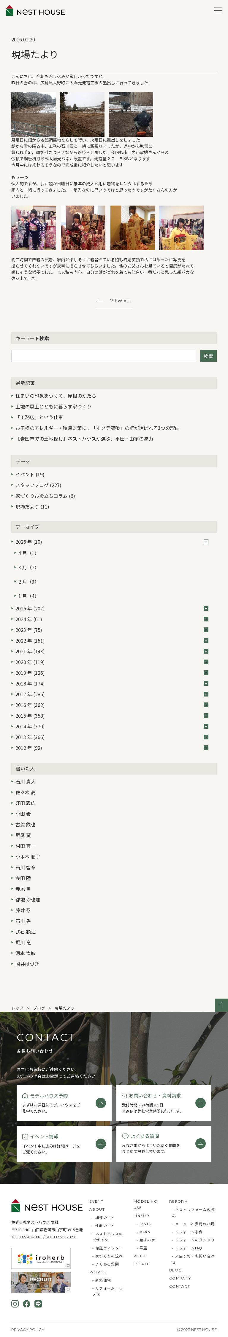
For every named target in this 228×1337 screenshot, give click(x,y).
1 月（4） (28, 595)
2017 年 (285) (111, 694)
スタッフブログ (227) (38, 485)
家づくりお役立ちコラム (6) (45, 495)
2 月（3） (28, 581)
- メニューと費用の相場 (193, 1223)
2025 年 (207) (111, 608)
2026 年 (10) (111, 541)
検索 (208, 356)
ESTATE (142, 1264)
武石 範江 (25, 931)
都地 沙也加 (27, 899)
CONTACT (179, 1286)
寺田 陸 (23, 878)
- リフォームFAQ (187, 1247)
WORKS (97, 1272)
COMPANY (180, 1278)
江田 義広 (25, 802)
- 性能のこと (103, 1225)
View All (121, 301)
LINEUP (141, 1215)
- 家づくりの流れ (107, 1255)
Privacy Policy (27, 1329)
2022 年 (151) (111, 640)
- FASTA (144, 1223)
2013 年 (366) (111, 737)
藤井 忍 (23, 910)
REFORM (178, 1201)
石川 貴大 (25, 781)
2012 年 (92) (111, 747)
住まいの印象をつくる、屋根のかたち (55, 395)
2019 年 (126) (111, 672)
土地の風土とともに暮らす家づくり (53, 406)
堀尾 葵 (23, 835)
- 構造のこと (103, 1217)
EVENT (96, 1201)
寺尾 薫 (23, 888)
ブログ (39, 1008)
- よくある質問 (105, 1263)
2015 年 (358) (111, 715)
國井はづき (27, 963)
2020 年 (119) (111, 662)
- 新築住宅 (101, 1279)
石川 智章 (25, 867)
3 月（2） (28, 567)
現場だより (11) (32, 506)
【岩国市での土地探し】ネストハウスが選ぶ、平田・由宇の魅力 (84, 438)
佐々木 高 (25, 792)
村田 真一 (25, 845)
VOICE (140, 1256)
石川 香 (23, 920)
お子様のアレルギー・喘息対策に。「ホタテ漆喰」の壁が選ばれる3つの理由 (97, 427)
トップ (17, 1008)
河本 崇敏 (25, 953)
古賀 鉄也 (25, 824)
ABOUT (97, 1209)
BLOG (175, 1270)
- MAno (143, 1231)
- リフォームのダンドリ (193, 1239)
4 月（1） (28, 552)
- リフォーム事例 (187, 1231)
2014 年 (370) (111, 726)
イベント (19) (30, 474)
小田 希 (23, 813)
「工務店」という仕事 (39, 417)
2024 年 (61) (111, 619)
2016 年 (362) (111, 704)
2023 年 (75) (111, 629)
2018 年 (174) (111, 683)
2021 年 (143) (111, 651)
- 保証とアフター (107, 1247)
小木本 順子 (27, 856)
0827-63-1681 (30, 1237)
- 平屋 (142, 1247)
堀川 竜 (23, 942)
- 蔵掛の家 (146, 1239)
